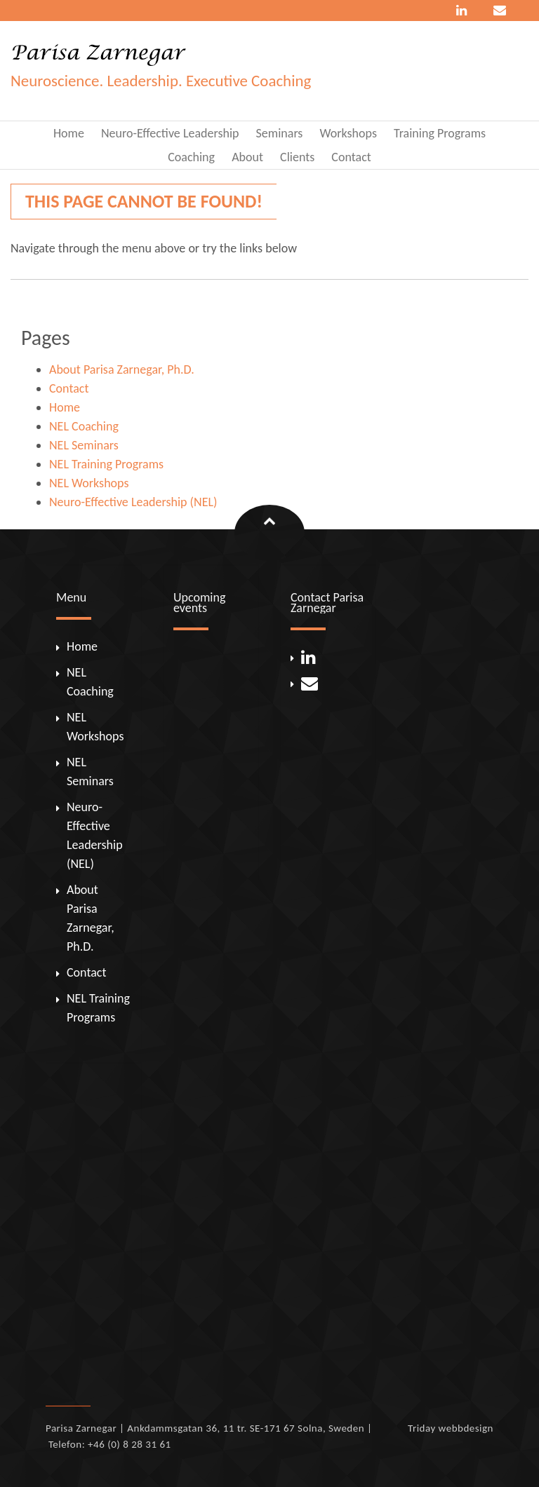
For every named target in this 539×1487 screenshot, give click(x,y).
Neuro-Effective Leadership (170, 133)
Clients (297, 157)
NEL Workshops (88, 483)
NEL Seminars (84, 445)
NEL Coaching (84, 426)
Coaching (191, 157)
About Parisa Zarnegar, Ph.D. (121, 369)
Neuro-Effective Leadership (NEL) (133, 502)
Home (68, 133)
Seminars (279, 133)
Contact (351, 157)
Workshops (347, 133)
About (247, 157)
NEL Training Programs (106, 464)
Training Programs (440, 133)
